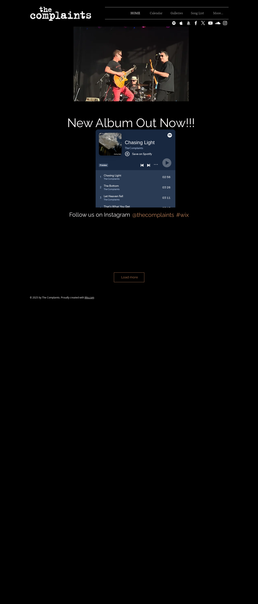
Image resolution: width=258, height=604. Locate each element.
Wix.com (89, 297)
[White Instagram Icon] (225, 23)
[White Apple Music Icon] (181, 23)
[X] (203, 23)
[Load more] (129, 277)
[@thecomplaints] (153, 215)
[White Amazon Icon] (188, 23)
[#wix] (183, 215)
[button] (131, 64)
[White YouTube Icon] (210, 23)
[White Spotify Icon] (174, 23)
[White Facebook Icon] (196, 23)
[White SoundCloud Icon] (217, 23)
